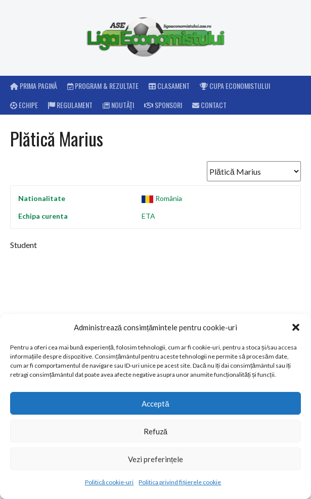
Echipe (24, 104)
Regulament (70, 104)
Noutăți (118, 104)
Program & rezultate (103, 85)
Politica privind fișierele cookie (180, 482)
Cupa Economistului (235, 85)
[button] (296, 327)
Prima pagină (33, 85)
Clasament (169, 85)
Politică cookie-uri (109, 482)
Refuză (155, 431)
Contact (209, 104)
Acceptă (155, 403)
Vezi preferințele (155, 459)
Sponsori (163, 104)
